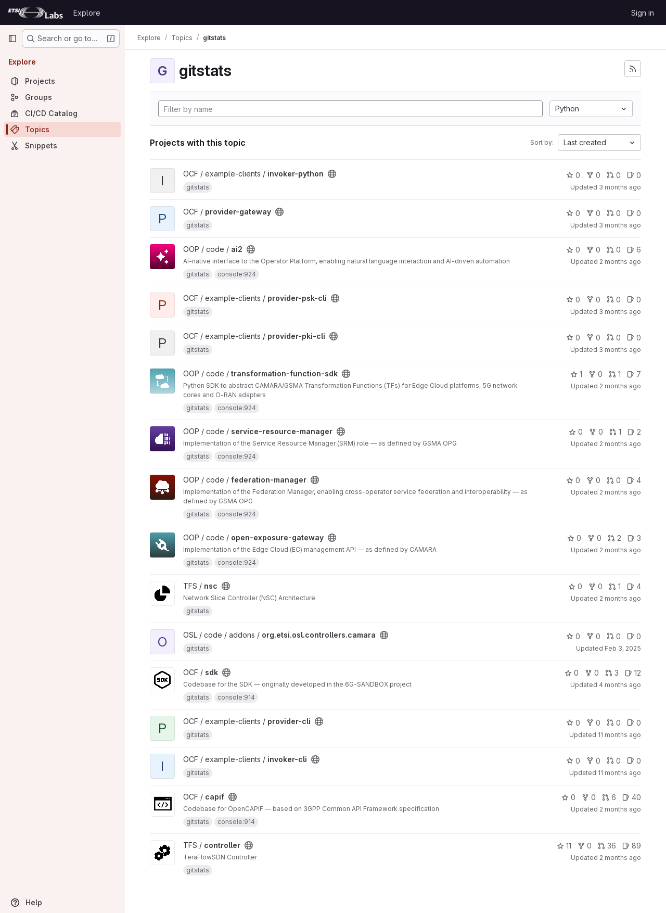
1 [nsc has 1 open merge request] (615, 586)
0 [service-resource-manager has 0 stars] (576, 431)
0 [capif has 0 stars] (568, 797)
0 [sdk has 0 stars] (572, 672)
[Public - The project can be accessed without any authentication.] (332, 174)
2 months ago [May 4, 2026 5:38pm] (620, 261)
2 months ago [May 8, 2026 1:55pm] (620, 598)
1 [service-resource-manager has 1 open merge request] (615, 431)
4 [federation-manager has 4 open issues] (634, 480)
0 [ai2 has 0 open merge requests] (614, 249)
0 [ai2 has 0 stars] (573, 249)
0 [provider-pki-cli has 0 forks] (593, 337)
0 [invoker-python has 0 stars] (573, 175)
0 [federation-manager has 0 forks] (593, 480)
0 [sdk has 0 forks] (592, 672)
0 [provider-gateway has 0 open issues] (634, 213)
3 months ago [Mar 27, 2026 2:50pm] (620, 187)
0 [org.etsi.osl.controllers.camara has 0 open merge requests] (614, 636)
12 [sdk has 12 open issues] (633, 672)
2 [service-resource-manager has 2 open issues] (634, 431)
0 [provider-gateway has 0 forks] (593, 213)
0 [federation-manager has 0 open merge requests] (614, 480)
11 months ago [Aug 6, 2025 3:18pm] (619, 735)
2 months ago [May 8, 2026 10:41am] (620, 809)
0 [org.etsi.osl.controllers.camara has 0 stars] (573, 636)
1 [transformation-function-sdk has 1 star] (576, 374)
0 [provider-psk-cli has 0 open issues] (634, 299)
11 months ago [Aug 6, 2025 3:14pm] (619, 773)
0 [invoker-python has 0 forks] (593, 175)
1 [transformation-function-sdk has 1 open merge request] (615, 374)
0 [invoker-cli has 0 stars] (573, 760)
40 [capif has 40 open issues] (631, 797)
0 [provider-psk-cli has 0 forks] (593, 299)
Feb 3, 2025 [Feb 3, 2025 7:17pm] (623, 648)
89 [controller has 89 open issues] (631, 845)
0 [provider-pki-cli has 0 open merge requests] (614, 337)
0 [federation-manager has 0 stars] (573, 480)
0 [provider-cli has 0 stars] (573, 722)
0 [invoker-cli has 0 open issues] (634, 760)
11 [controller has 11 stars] (564, 845)
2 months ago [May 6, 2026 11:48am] (620, 550)
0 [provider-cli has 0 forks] (593, 722)
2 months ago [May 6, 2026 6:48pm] (620, 492)
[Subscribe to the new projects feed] (632, 68)
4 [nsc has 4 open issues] (634, 586)
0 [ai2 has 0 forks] (593, 249)
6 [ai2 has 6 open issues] (634, 249)
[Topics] (62, 129)
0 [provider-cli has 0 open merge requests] (614, 722)
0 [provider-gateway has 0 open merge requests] (614, 213)
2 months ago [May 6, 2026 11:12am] (620, 444)
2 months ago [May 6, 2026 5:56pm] (620, 386)
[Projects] (62, 80)
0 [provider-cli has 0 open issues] (634, 722)
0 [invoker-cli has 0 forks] (593, 760)
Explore (86, 12)
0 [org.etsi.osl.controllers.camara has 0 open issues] (634, 636)
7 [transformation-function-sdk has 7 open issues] (634, 374)
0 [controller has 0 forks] (585, 845)
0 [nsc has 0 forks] (595, 586)
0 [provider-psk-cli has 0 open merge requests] (614, 299)
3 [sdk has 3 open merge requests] (612, 672)
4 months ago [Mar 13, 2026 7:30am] (620, 685)
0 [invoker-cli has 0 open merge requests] (614, 760)
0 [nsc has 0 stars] (575, 586)
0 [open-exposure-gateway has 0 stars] (574, 538)
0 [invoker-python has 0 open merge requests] (614, 175)
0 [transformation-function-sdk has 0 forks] (595, 374)
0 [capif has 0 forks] (589, 797)
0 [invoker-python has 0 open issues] (634, 175)
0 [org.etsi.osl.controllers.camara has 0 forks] (593, 636)
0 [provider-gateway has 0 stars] (573, 213)
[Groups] (62, 97)
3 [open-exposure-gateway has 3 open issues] (634, 538)
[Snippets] (62, 145)
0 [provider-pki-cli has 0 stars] (573, 337)
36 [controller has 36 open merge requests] (607, 845)
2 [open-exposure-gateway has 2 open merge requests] (614, 538)
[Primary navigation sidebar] (12, 38)
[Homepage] (35, 12)
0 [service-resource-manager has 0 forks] (596, 431)
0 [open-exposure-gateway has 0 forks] (594, 538)
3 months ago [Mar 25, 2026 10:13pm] (620, 225)
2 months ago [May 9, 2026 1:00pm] (620, 857)
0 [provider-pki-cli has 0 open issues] (634, 337)
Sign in (642, 12)
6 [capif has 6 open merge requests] (609, 797)
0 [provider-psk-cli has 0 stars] (573, 299)
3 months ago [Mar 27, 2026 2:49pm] (620, 311)
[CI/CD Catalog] (62, 113)
